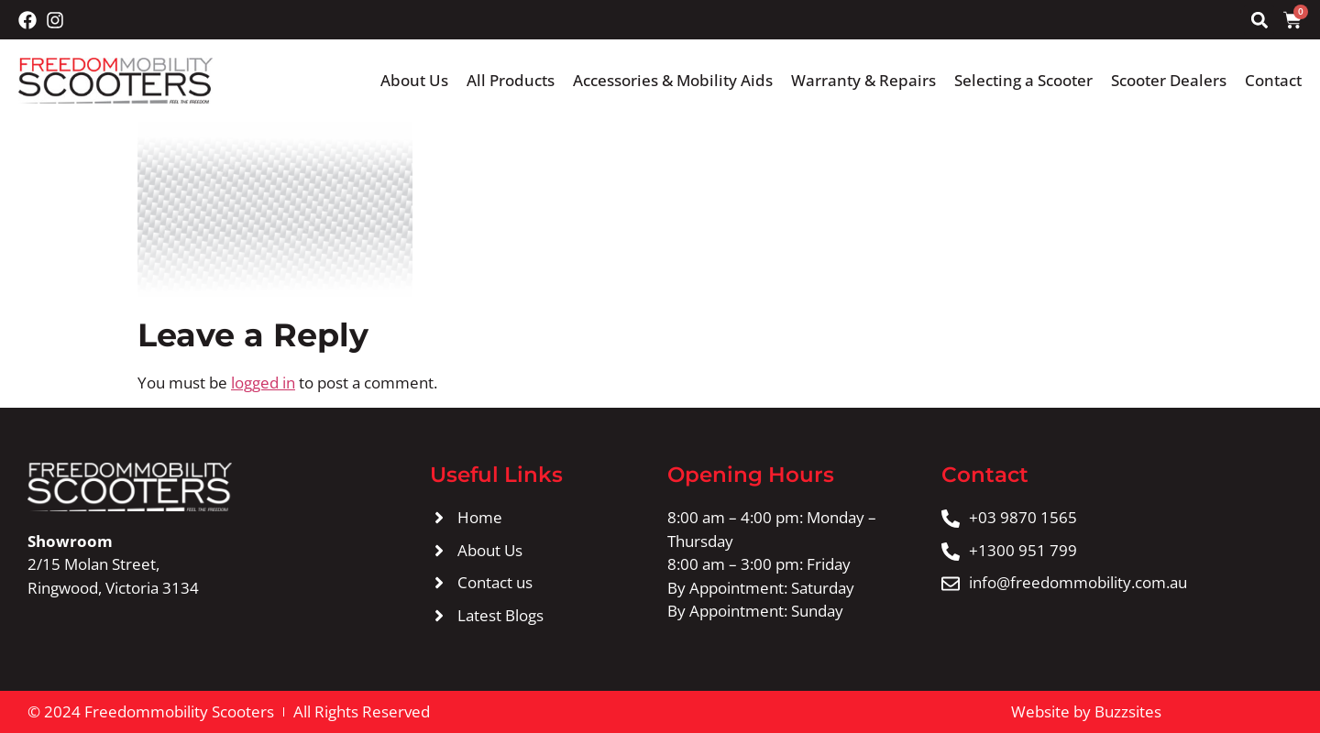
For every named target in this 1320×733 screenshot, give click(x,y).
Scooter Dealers (1168, 80)
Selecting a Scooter (1023, 80)
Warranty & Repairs (863, 80)
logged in (263, 382)
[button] (1259, 20)
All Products (511, 80)
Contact (1273, 80)
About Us (414, 80)
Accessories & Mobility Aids (673, 80)
